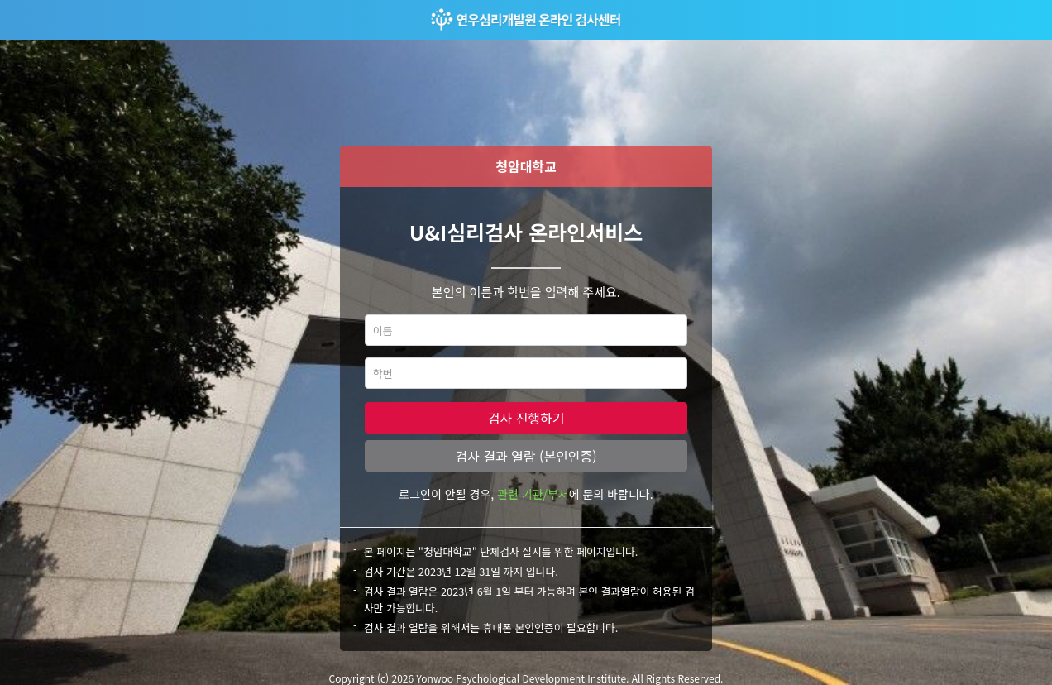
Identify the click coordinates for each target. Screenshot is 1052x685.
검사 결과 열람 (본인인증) (525, 456)
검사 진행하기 (526, 418)
